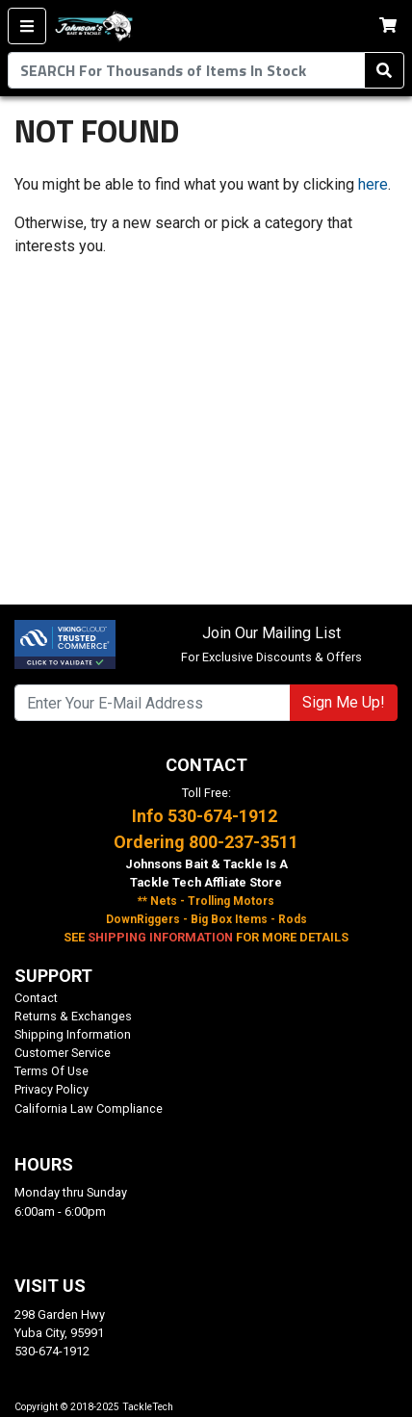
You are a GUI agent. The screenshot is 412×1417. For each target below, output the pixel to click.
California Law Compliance (88, 1108)
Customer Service (62, 1052)
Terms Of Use (51, 1071)
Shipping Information (72, 1034)
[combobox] (186, 70)
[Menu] (27, 26)
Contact (36, 998)
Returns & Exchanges (73, 1016)
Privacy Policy (51, 1089)
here (373, 184)
